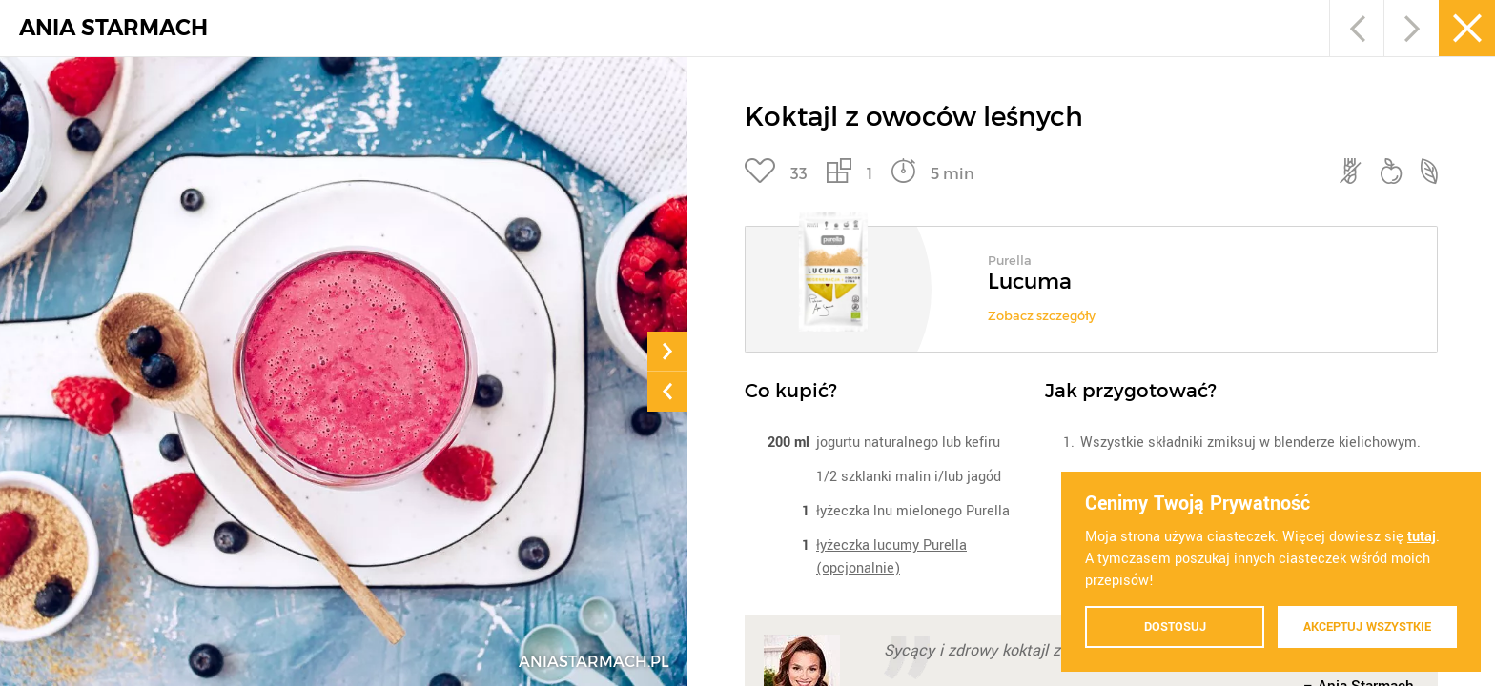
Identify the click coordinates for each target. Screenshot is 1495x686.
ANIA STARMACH (113, 28)
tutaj (1421, 537)
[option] (1091, 282)
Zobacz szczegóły (1042, 316)
